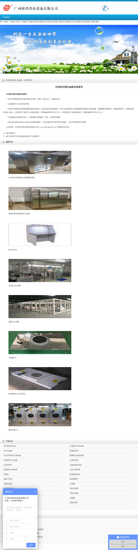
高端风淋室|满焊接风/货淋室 (39, 201)
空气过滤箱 (8, 451)
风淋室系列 (74, 451)
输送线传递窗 (38, 22)
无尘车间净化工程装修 (12, 455)
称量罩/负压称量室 (77, 455)
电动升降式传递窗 (50, 22)
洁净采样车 (8, 465)
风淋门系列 (8, 479)
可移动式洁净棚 (39, 273)
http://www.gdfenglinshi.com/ (46, 127)
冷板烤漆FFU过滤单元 (39, 381)
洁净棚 (29, 22)
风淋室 (13, 22)
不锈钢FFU (39, 345)
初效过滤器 (74, 488)
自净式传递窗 (75, 22)
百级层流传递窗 (64, 22)
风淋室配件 (74, 479)
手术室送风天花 (10, 446)
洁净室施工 (28, 80)
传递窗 (24, 22)
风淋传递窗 (85, 22)
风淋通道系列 (75, 474)
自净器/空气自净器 (77, 446)
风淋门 (18, 22)
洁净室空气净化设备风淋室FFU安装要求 (23, 136)
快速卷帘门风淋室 (10, 470)
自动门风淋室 (75, 470)
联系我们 (11, 133)
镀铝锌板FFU (39, 417)
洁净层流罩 (74, 460)
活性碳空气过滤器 (10, 460)
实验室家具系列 (76, 465)
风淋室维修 (8, 484)
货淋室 (6, 474)
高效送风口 (74, 502)
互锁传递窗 (94, 22)
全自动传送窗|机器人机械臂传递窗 (39, 165)
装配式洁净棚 (39, 309)
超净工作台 (39, 237)
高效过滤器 (74, 493)
